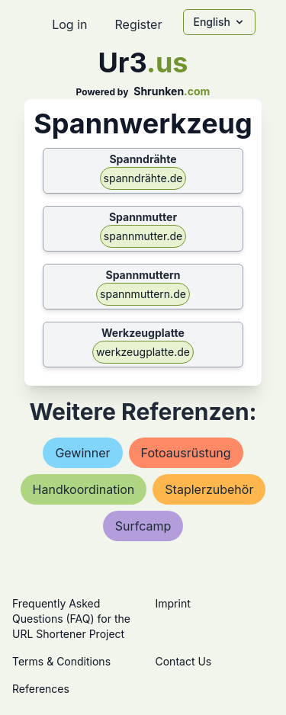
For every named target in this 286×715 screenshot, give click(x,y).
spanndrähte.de (143, 178)
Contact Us (184, 661)
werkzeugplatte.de (143, 351)
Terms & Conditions (61, 661)
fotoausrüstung (186, 452)
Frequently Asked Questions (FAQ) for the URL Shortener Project (71, 618)
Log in (69, 24)
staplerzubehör (209, 489)
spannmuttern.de (143, 293)
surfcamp (143, 526)
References (40, 688)
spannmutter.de (143, 235)
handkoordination (84, 489)
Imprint (173, 603)
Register (138, 24)
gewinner (82, 452)
